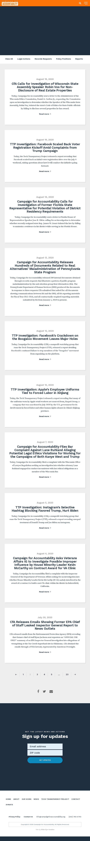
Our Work (26, 801)
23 (67, 677)
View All (8, 59)
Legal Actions (23, 59)
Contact (75, 801)
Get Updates (45, 762)
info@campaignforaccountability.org (50, 821)
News (36, 801)
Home (8, 801)
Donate (9, 807)
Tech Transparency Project (55, 801)
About (16, 801)
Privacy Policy (14, 821)
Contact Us (28, 821)
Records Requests (43, 59)
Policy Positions (63, 59)
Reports (79, 59)
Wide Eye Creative (47, 834)
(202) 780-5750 (75, 821)
